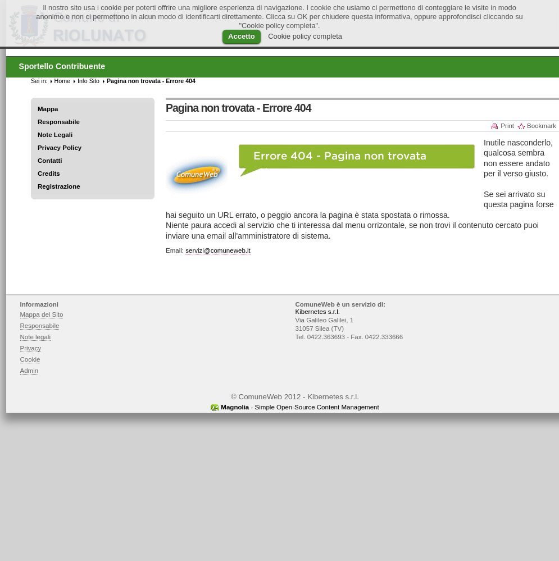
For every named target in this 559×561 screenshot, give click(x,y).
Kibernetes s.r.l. (318, 311)
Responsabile (59, 121)
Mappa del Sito (41, 314)
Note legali (35, 337)
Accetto (241, 36)
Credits (49, 173)
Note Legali (55, 134)
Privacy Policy (59, 147)
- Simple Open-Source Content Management (300, 407)
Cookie (30, 359)
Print (507, 125)
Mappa (48, 109)
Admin (29, 370)
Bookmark (541, 125)
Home (62, 80)
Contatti (50, 160)
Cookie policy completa (305, 36)
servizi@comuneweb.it (218, 250)
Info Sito (88, 80)
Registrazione (59, 186)
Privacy (31, 348)
